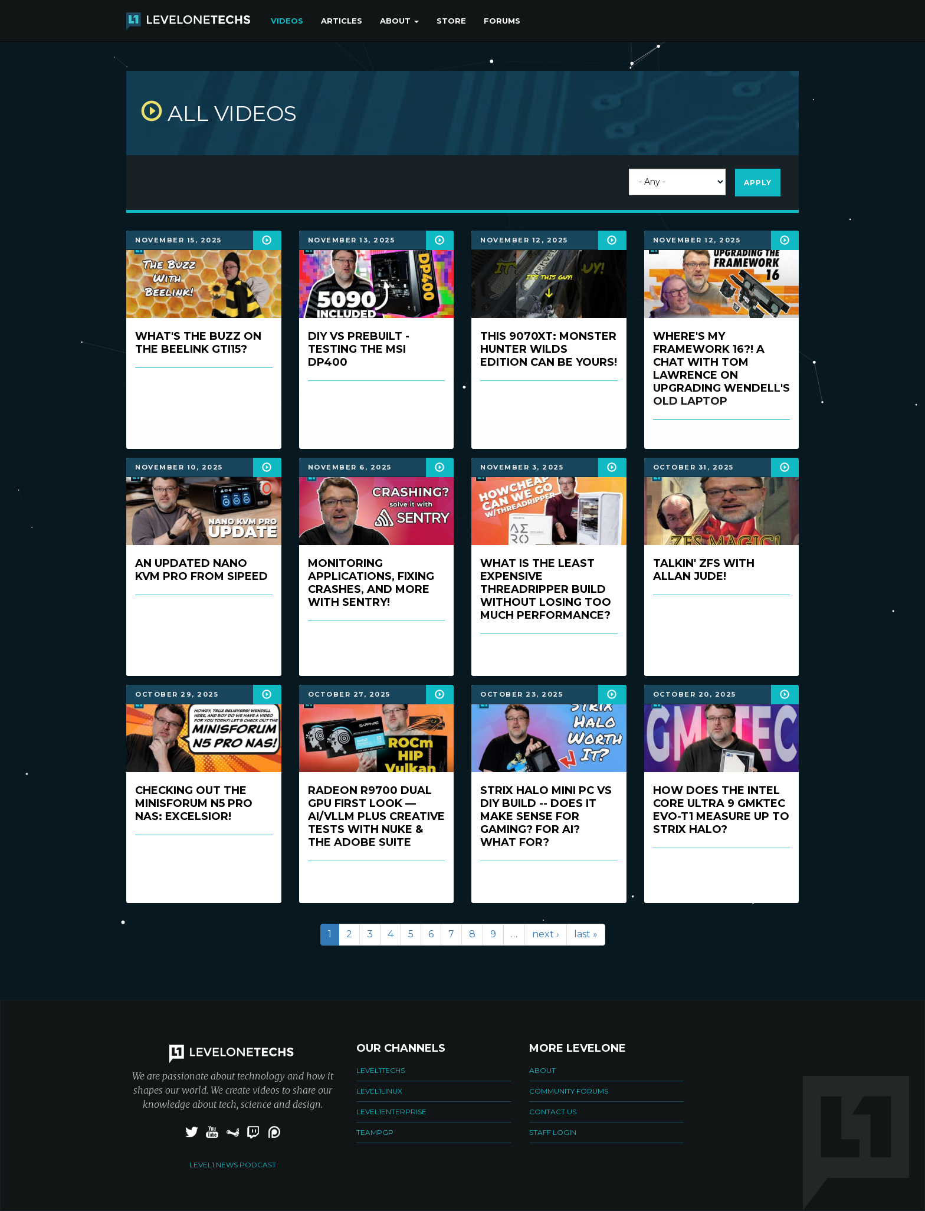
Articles (341, 20)
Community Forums (568, 1091)
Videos (287, 20)
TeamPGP (374, 1132)
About (399, 20)
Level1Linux (379, 1091)
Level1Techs (380, 1070)
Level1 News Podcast (232, 1164)
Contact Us (552, 1111)
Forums (502, 20)
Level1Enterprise (391, 1111)
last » (586, 934)
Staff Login (552, 1132)
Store (451, 20)
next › (545, 934)
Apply (758, 182)
